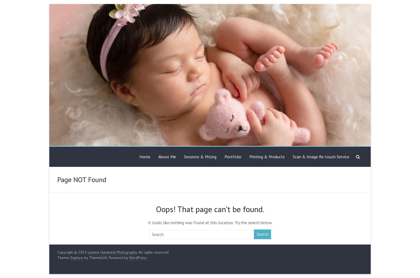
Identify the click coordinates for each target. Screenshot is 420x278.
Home (144, 156)
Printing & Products (267, 156)
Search (262, 234)
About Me (167, 156)
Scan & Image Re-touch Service (321, 156)
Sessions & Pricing (200, 156)
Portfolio (232, 156)
